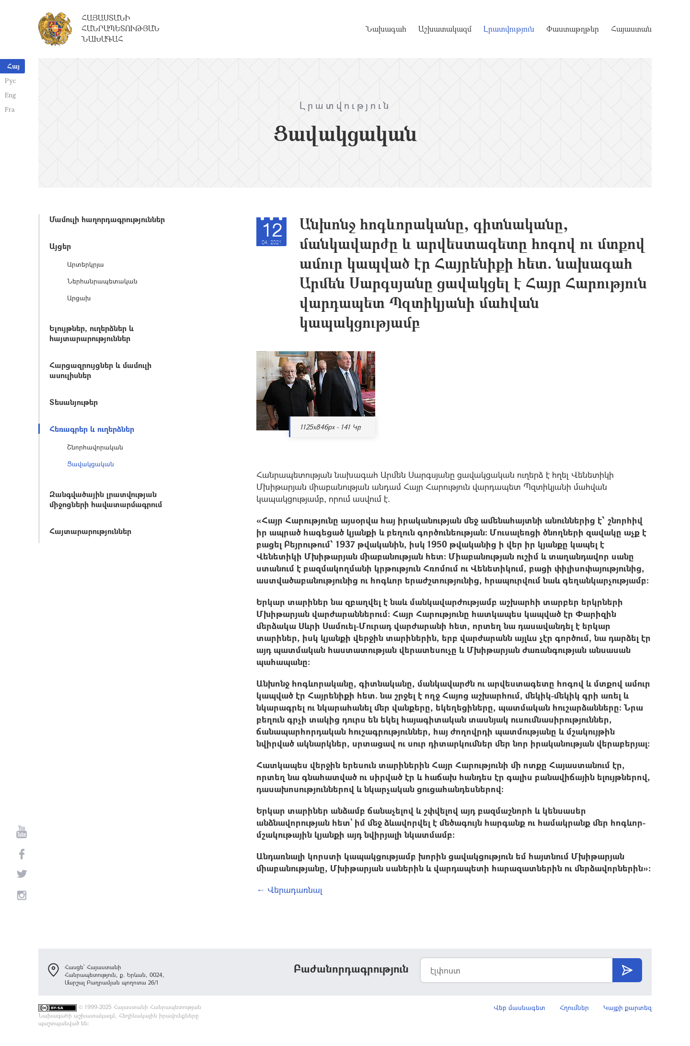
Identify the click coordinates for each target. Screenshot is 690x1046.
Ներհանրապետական (102, 280)
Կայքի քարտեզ (627, 1007)
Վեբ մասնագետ (519, 1007)
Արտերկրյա (85, 264)
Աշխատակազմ (445, 29)
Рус (10, 80)
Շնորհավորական (95, 447)
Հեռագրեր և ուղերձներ (91, 429)
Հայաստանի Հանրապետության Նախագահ (120, 28)
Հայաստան (631, 29)
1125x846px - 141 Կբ (330, 426)
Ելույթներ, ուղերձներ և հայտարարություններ (91, 333)
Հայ (13, 66)
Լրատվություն (508, 29)
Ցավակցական (90, 463)
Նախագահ (386, 29)
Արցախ (79, 297)
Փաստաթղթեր (572, 29)
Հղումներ (574, 1007)
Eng (10, 94)
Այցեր (60, 246)
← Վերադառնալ (289, 889)
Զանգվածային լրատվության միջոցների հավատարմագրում (105, 499)
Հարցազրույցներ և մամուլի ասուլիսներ (100, 370)
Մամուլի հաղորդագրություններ (107, 219)
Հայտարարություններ (90, 531)
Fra (10, 109)
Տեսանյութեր (73, 402)
